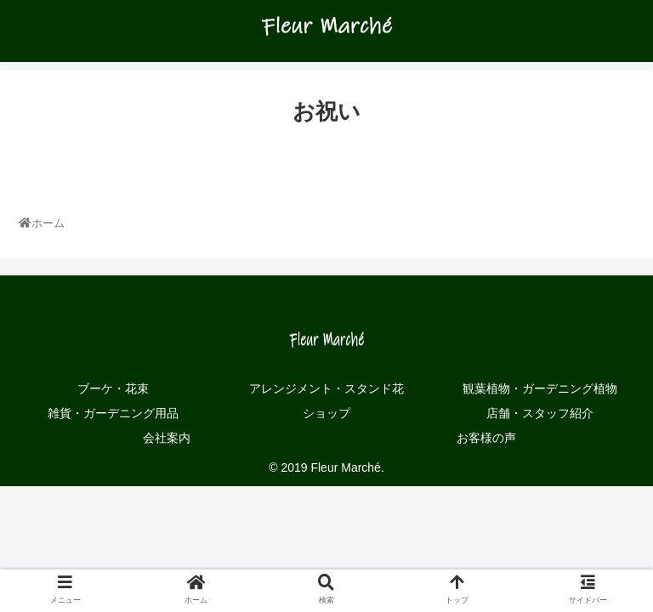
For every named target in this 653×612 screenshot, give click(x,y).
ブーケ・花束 (113, 388)
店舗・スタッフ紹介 (539, 413)
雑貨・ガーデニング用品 (113, 413)
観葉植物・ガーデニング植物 (540, 388)
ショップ (326, 413)
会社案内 (166, 438)
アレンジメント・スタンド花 (326, 388)
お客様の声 (486, 438)
